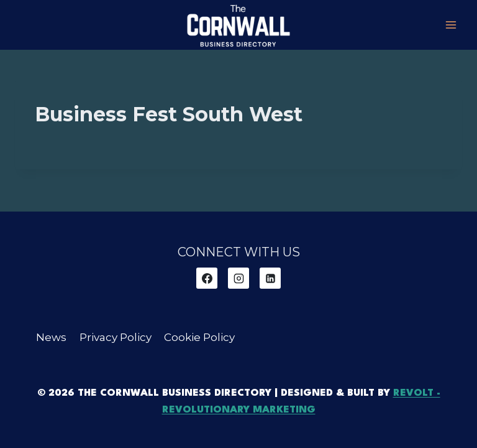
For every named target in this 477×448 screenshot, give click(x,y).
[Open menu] (450, 24)
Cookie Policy (199, 337)
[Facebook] (206, 278)
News (51, 337)
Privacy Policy (116, 337)
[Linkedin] (270, 278)
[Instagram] (238, 278)
